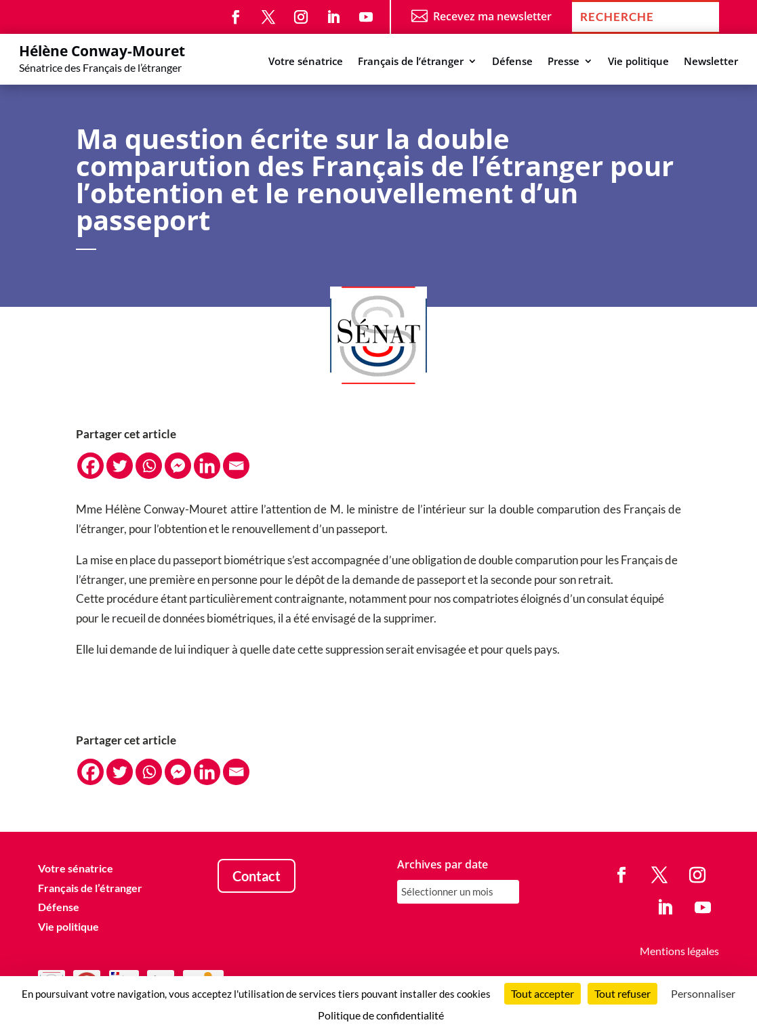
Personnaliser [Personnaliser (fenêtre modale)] (703, 993)
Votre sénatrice (305, 62)
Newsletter (711, 62)
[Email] (236, 465)
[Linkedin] (207, 465)
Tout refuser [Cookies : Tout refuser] (622, 993)
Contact (256, 876)
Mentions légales (679, 950)
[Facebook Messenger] (178, 465)
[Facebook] (90, 465)
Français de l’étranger (411, 62)
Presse (563, 62)
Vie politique (638, 62)
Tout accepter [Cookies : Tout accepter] (542, 993)
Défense (512, 62)
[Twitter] (119, 465)
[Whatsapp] (149, 465)
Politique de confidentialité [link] (381, 1015)
